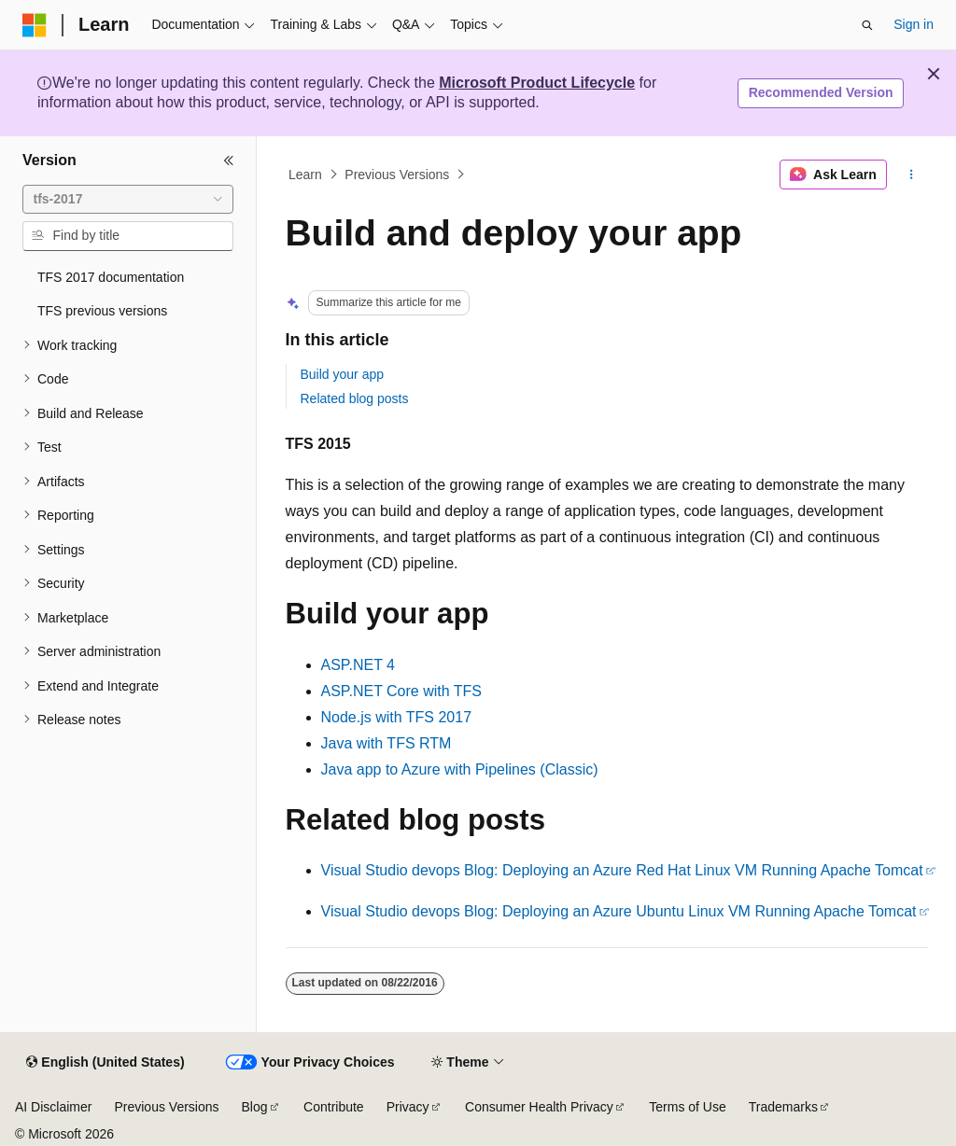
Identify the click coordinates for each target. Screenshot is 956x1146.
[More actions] (910, 174)
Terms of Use (687, 1106)
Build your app (343, 374)
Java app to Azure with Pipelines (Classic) (459, 769)
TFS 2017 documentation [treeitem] (110, 277)
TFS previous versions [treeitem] (102, 310)
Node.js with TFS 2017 (396, 717)
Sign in (913, 24)
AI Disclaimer (53, 1106)
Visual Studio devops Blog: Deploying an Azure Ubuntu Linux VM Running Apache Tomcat (619, 911)
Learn (305, 174)
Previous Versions (396, 174)
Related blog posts (355, 398)
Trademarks (783, 1106)
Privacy (408, 1106)
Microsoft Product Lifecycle (537, 83)
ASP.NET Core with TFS (402, 691)
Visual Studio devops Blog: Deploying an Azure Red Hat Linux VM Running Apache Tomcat (622, 870)
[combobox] (127, 200)
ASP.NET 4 (358, 665)
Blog (255, 1106)
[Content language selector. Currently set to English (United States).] (105, 1063)
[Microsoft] (34, 25)
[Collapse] (228, 160)
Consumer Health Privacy (539, 1106)
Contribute (333, 1106)
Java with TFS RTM (386, 743)
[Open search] (867, 25)
